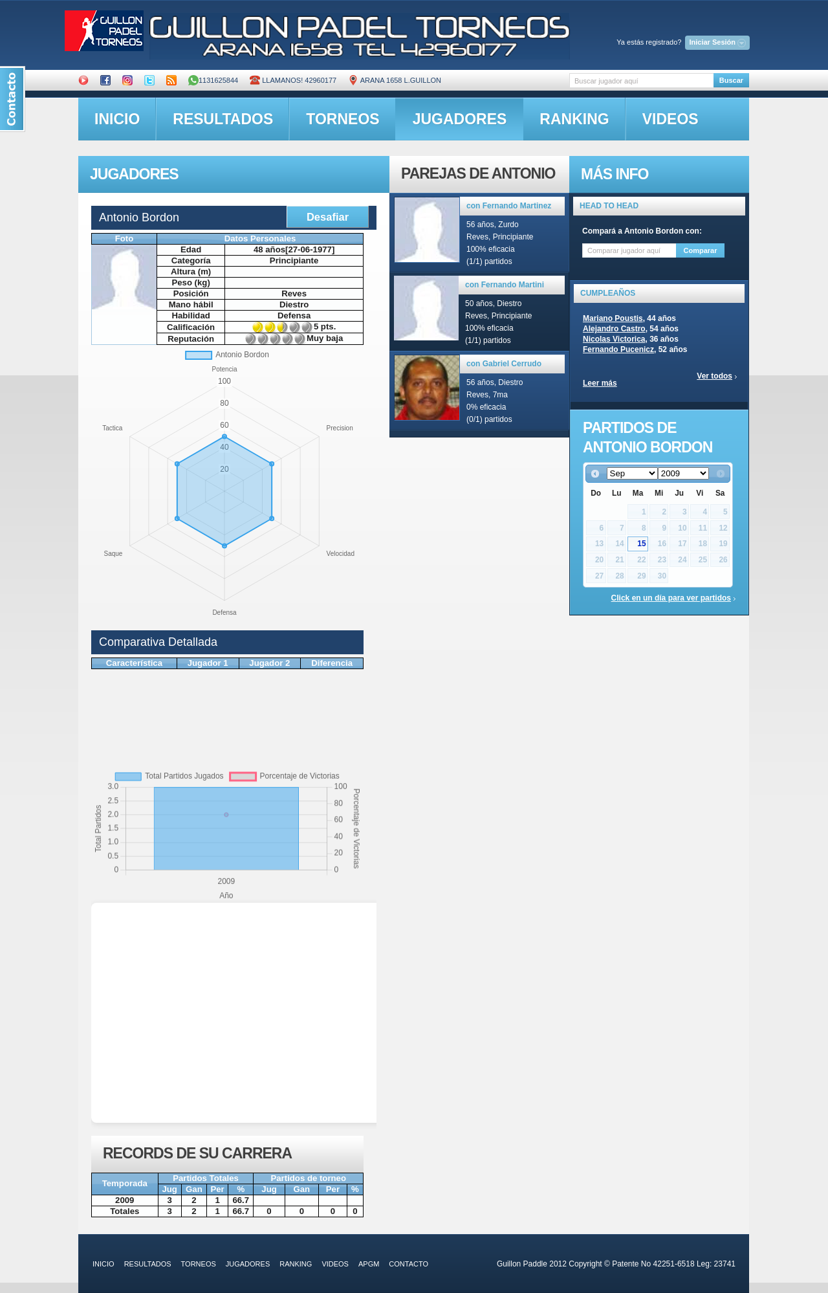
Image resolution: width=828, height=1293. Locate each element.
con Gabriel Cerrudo (503, 363)
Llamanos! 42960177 (293, 80)
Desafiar (328, 217)
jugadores (460, 119)
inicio (117, 119)
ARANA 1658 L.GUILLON (394, 80)
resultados (223, 119)
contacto (408, 1264)
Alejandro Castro (614, 328)
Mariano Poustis (613, 318)
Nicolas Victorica (614, 339)
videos (670, 119)
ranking (574, 119)
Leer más (600, 383)
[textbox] (641, 80)
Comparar (700, 250)
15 (641, 543)
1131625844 (213, 80)
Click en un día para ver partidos (671, 597)
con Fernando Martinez (508, 205)
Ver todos (714, 376)
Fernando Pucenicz (618, 349)
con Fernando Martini (504, 284)
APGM (368, 1264)
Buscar (731, 80)
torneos (342, 119)
